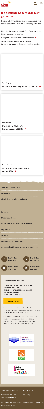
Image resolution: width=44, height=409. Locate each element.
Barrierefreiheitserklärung (12, 241)
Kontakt (4, 212)
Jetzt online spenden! (10, 187)
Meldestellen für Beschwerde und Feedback (19, 247)
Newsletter (6, 193)
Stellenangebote (8, 218)
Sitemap (4, 235)
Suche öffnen (35, 3)
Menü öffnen (41, 3)
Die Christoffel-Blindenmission (14, 199)
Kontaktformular (8, 44)
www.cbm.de (28, 37)
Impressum (6, 229)
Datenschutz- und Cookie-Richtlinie (16, 223)
